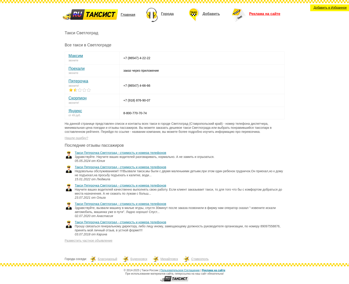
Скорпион (78, 98)
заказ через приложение (141, 70)
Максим (76, 56)
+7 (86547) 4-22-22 (136, 58)
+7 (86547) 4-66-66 (136, 85)
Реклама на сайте (255, 14)
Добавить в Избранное (330, 7)
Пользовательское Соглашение (180, 270)
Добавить (204, 14)
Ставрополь (200, 259)
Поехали (77, 68)
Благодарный (107, 259)
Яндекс (75, 111)
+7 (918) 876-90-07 (136, 100)
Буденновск (138, 259)
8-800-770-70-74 (135, 113)
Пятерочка (78, 81)
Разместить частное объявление (89, 240)
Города (160, 14)
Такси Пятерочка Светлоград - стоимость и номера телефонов (120, 153)
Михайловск (169, 259)
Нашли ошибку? (76, 138)
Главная (128, 15)
